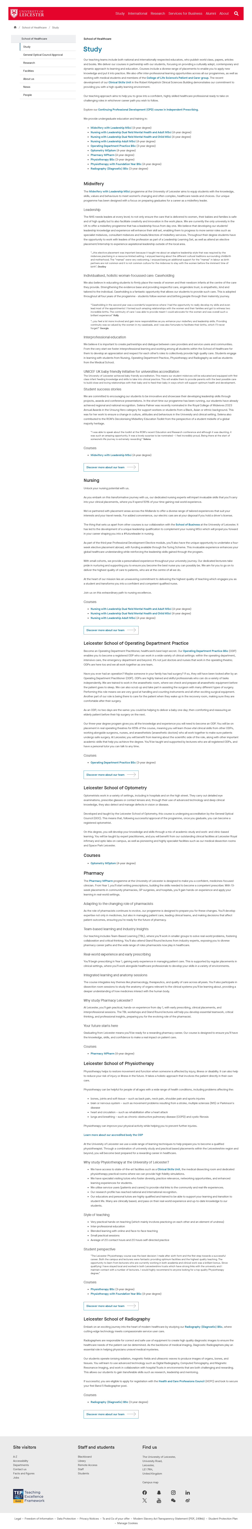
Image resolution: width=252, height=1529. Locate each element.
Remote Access (87, 1465)
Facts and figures (23, 1473)
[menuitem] (120, 13)
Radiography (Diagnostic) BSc (109, 168)
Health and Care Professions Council (182, 1381)
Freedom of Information (39, 1518)
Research (29, 63)
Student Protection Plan (223, 1518)
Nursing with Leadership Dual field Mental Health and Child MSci (131, 137)
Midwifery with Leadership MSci (111, 128)
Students (83, 1473)
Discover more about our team (105, 467)
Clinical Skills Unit (119, 82)
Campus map (150, 1482)
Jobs (16, 1477)
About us (28, 79)
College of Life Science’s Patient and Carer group (177, 78)
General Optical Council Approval (43, 55)
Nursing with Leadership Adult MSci (113, 141)
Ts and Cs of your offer (116, 1518)
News (26, 87)
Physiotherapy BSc (103, 159)
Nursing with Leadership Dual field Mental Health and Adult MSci (131, 132)
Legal (18, 1518)
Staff (81, 1469)
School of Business (188, 524)
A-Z (15, 1456)
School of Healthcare (34, 27)
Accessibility (20, 1461)
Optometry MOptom (103, 150)
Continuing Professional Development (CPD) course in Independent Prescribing (148, 109)
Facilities (28, 71)
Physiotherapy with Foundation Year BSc (116, 164)
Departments (21, 1465)
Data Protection (66, 1518)
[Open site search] (236, 13)
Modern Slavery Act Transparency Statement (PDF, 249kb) (169, 1518)
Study (26, 47)
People (27, 95)
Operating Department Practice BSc (113, 146)
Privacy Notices (89, 1518)
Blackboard (85, 1456)
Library (82, 1461)
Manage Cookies (127, 1523)
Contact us (19, 1469)
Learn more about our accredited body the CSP (113, 1135)
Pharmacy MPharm (102, 155)
